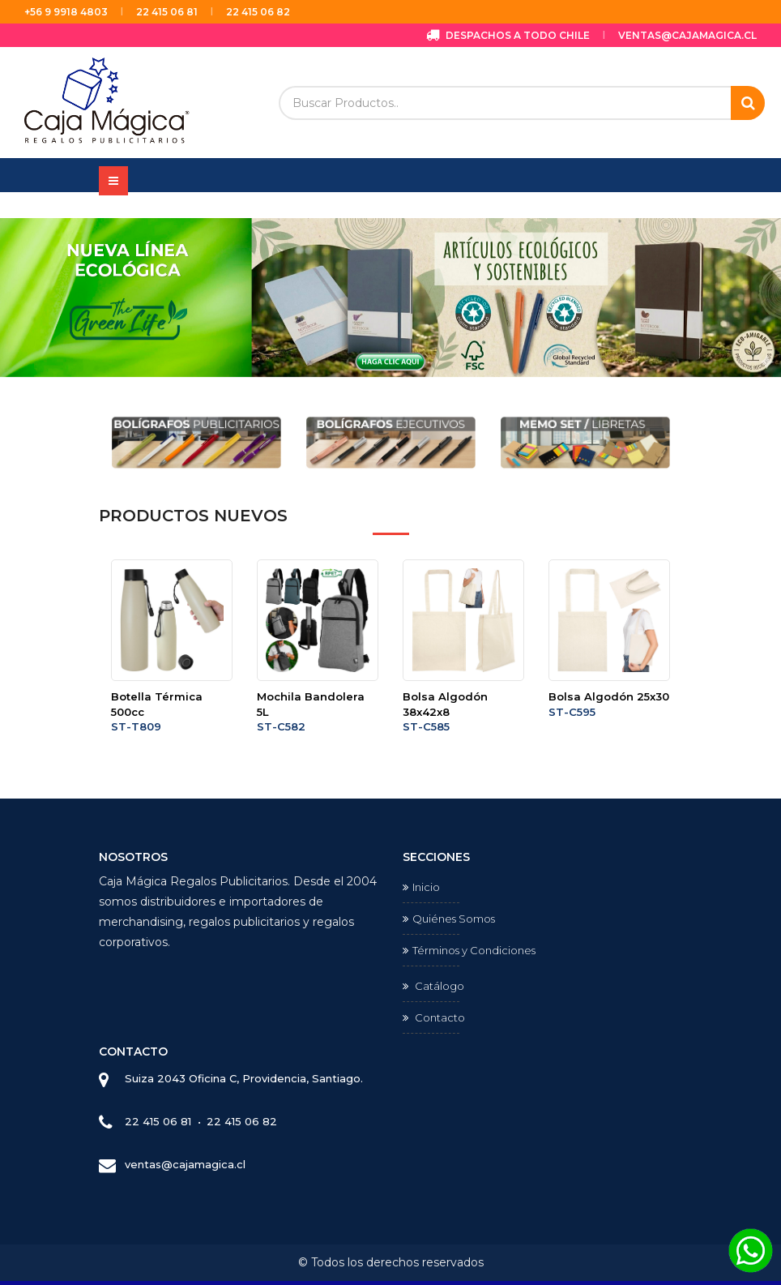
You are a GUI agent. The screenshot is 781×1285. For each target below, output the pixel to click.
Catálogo (433, 985)
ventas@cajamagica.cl (687, 35)
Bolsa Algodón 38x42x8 (445, 704)
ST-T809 (136, 726)
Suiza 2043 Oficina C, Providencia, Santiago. (244, 1078)
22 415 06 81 (167, 12)
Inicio (421, 886)
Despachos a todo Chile (508, 35)
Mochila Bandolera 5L (311, 704)
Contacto (434, 1017)
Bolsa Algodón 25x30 (608, 696)
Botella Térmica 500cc (157, 704)
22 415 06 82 (258, 12)
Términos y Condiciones (469, 950)
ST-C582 (281, 726)
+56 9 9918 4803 (66, 12)
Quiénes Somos (449, 918)
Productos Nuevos (193, 515)
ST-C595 (571, 711)
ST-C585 (426, 726)
